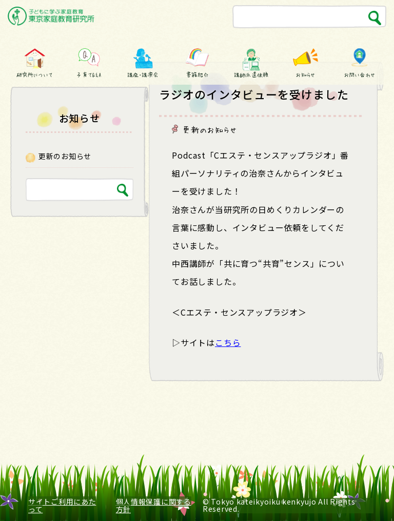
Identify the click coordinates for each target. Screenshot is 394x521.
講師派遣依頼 (251, 75)
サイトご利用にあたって (62, 505)
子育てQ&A (89, 75)
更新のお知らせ (210, 129)
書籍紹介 (197, 75)
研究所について (34, 75)
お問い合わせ (360, 75)
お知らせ (306, 75)
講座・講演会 (143, 75)
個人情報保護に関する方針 (153, 505)
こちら (228, 342)
